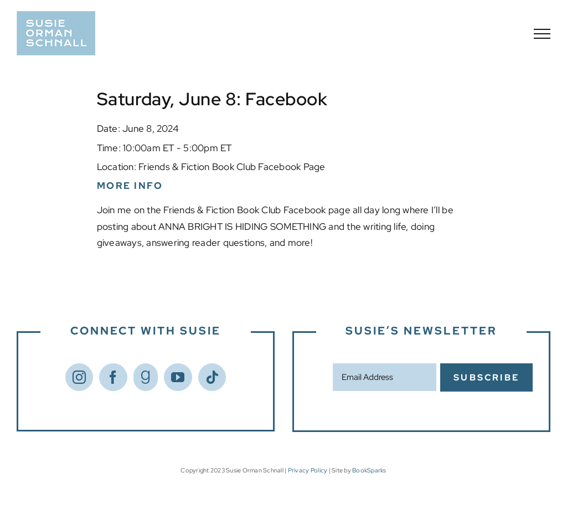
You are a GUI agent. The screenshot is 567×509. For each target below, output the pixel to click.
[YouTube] (178, 377)
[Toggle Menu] (542, 34)
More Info (130, 185)
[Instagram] (79, 377)
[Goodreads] (145, 377)
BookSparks (369, 470)
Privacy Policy (308, 470)
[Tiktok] (212, 377)
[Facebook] (113, 377)
